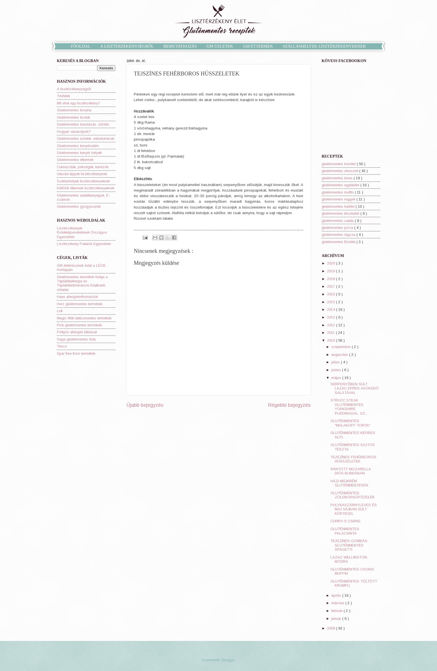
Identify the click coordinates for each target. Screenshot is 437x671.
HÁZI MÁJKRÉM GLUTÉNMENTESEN (349, 483)
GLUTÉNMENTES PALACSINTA (345, 531)
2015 (331, 302)
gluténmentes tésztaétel (341, 213)
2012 (331, 325)
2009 (331, 628)
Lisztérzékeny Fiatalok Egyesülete (84, 244)
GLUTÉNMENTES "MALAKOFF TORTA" (350, 423)
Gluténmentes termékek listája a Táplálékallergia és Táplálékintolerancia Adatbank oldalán (82, 283)
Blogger (228, 660)
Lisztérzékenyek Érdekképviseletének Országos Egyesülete (82, 232)
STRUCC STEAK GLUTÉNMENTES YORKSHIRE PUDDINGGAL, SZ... (349, 406)
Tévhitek (63, 96)
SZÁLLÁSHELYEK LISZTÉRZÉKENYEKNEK (324, 46)
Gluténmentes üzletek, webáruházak (85, 138)
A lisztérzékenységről (74, 89)
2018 (331, 279)
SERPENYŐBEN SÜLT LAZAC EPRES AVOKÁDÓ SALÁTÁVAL (355, 388)
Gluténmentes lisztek (73, 117)
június (336, 370)
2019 (331, 271)
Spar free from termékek (76, 353)
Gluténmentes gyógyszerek (79, 206)
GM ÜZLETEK (220, 46)
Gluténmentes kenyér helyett (79, 153)
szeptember (341, 347)
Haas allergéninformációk (77, 297)
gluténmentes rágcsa (339, 234)
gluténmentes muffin (338, 192)
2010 (331, 340)
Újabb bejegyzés (145, 405)
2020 (331, 263)
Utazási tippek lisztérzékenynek (82, 174)
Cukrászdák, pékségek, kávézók (82, 167)
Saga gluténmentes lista (76, 339)
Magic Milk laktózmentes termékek (84, 318)
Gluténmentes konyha (74, 110)
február (337, 611)
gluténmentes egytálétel (341, 185)
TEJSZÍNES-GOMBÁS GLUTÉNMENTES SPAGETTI (349, 545)
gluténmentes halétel (339, 206)
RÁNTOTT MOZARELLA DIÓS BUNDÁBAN (351, 471)
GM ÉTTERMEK (258, 46)
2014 (331, 309)
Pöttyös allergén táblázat (77, 332)
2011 (331, 332)
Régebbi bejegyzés (289, 405)
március (338, 603)
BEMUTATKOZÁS (180, 46)
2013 (331, 317)
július (336, 362)
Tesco (62, 346)
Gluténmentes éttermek (75, 160)
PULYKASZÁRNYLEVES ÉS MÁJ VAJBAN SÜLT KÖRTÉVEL (354, 509)
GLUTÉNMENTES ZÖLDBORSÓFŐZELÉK (353, 495)
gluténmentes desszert (340, 171)
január (336, 618)
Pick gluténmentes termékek (79, 325)
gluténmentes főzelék (339, 242)
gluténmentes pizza (338, 228)
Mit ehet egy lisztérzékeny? (78, 103)
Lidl (60, 311)
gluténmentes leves (338, 178)
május (336, 378)
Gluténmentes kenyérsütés (78, 146)
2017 (331, 286)
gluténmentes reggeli (339, 199)
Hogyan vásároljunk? (74, 131)
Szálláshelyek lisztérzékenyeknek (83, 181)
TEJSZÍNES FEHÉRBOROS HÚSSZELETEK (353, 459)
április (336, 595)
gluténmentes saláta (338, 221)
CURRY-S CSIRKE (346, 521)
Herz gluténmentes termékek (79, 304)
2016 (331, 294)
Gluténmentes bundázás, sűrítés (83, 124)
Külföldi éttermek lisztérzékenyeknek (85, 188)
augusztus (340, 354)
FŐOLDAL (81, 46)
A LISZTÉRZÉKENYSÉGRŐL (127, 46)
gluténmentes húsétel (339, 164)
